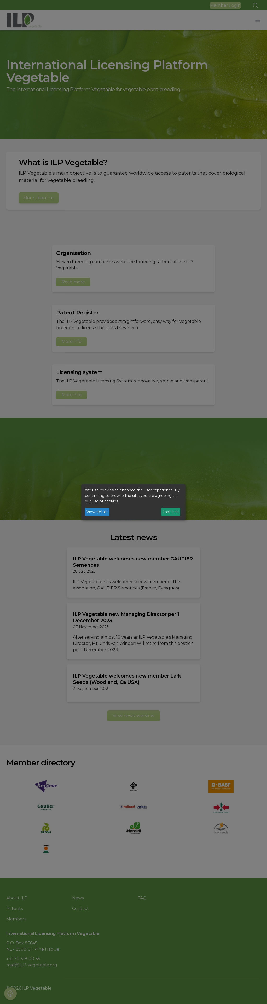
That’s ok (170, 511)
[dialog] (133, 502)
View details (97, 511)
